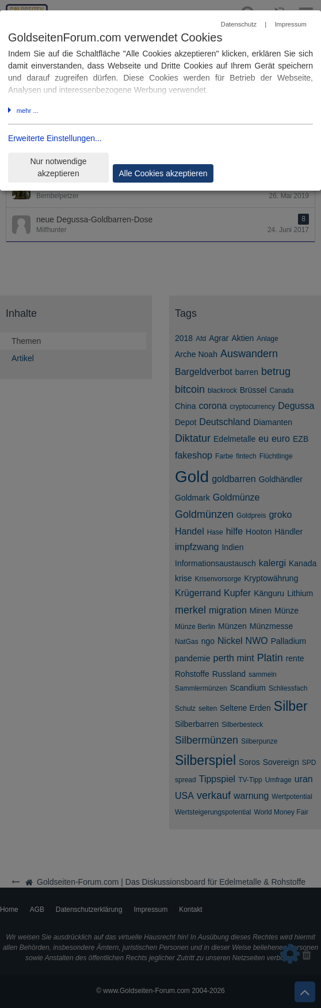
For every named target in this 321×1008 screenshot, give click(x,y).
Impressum (290, 24)
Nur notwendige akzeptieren (58, 167)
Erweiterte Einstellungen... (55, 138)
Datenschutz (239, 24)
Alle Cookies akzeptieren (163, 173)
